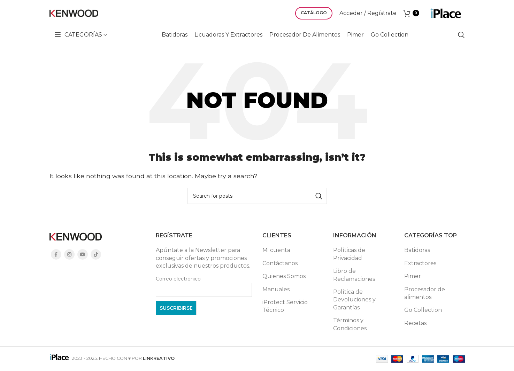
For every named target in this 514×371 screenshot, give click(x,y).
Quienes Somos (284, 276)
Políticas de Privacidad (349, 254)
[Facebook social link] (56, 254)
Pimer (412, 276)
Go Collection (423, 310)
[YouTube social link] (82, 254)
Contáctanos (280, 263)
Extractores (420, 263)
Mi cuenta (276, 250)
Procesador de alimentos (424, 293)
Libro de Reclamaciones (354, 275)
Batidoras (417, 250)
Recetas (415, 323)
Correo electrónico (178, 279)
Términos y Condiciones (350, 324)
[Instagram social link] (69, 254)
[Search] (461, 35)
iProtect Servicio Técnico (285, 306)
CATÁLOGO (314, 12)
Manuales (276, 289)
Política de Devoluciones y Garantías (354, 300)
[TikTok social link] (96, 254)
